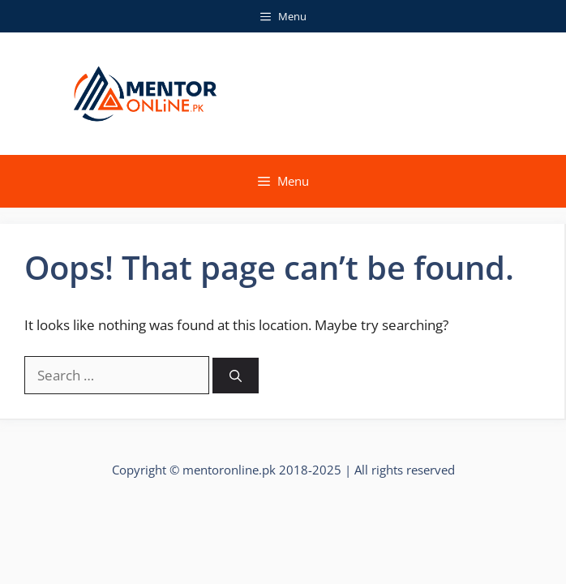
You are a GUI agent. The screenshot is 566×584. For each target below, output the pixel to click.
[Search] (235, 376)
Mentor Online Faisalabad (367, 93)
